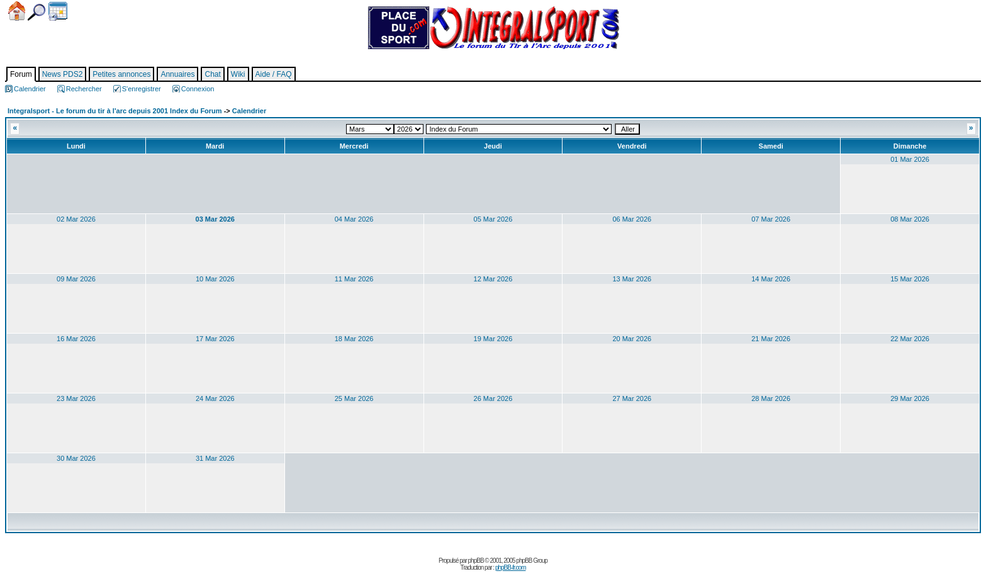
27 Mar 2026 (631, 398)
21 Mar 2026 (770, 338)
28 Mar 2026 (770, 398)
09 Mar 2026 (76, 279)
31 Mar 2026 (215, 458)
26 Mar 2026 (493, 398)
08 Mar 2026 (909, 219)
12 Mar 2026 (493, 279)
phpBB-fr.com (510, 567)
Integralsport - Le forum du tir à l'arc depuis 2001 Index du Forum (115, 111)
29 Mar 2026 (909, 398)
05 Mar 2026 (493, 219)
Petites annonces (121, 74)
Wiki (238, 74)
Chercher (36, 12)
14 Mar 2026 (770, 279)
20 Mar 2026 (631, 338)
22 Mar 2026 (909, 338)
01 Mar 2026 (909, 159)
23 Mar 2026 (76, 398)
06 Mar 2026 (631, 219)
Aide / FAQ (273, 74)
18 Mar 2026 (354, 338)
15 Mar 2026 (909, 279)
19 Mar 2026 (493, 338)
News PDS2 (62, 74)
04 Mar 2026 (354, 219)
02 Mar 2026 (76, 219)
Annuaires (177, 74)
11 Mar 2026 (354, 279)
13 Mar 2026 (631, 279)
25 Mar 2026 (354, 398)
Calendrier (57, 11)
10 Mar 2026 (215, 279)
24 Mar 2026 (215, 398)
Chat (212, 74)
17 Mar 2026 (215, 338)
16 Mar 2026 (76, 338)
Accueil (16, 11)
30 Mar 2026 (76, 458)
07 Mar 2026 (770, 219)
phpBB (476, 560)
